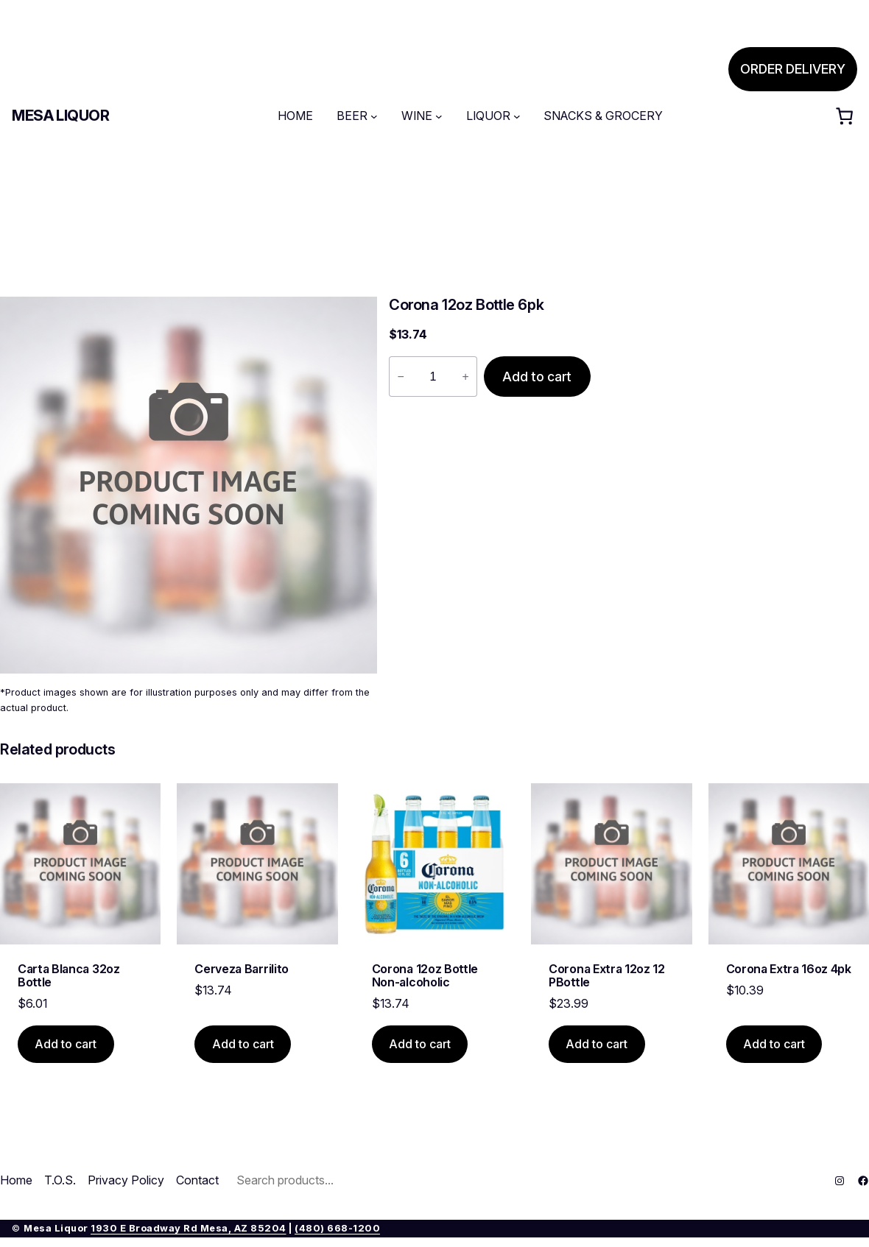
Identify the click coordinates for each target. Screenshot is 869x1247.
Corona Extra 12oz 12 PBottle (607, 975)
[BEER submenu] (374, 116)
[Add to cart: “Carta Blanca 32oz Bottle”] (66, 1044)
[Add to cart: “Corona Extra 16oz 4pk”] (774, 1044)
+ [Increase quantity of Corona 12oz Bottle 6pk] (465, 376)
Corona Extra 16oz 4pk (788, 968)
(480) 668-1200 (337, 1228)
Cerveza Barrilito (241, 968)
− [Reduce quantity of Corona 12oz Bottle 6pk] (400, 376)
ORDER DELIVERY (792, 69)
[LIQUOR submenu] (517, 116)
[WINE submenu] (439, 116)
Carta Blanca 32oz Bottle (69, 975)
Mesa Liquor (61, 115)
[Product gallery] (188, 485)
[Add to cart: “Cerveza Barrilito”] (242, 1044)
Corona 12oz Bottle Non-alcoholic (425, 975)
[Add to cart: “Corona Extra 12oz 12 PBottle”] (597, 1044)
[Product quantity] (433, 377)
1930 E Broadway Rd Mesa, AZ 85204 (188, 1228)
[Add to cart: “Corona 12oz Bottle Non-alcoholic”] (420, 1044)
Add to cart (536, 376)
